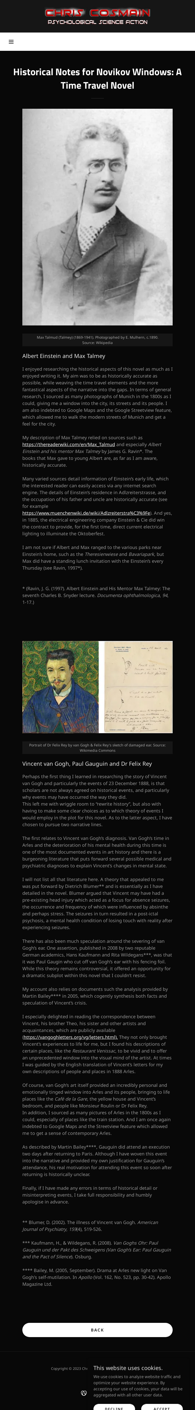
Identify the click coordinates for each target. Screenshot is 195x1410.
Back (97, 1330)
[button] (11, 42)
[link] (97, 16)
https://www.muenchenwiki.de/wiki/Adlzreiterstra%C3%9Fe (86, 513)
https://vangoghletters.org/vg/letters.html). (71, 1037)
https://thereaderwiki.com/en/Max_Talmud (68, 444)
